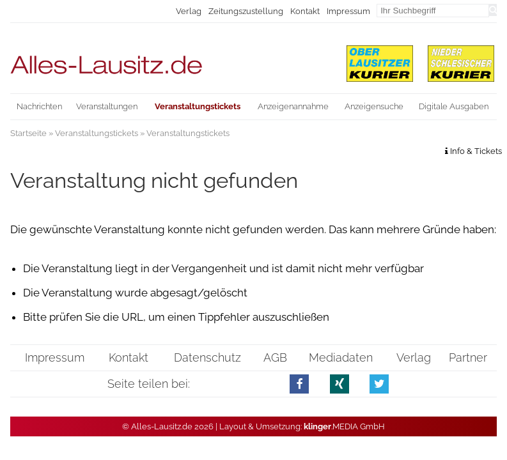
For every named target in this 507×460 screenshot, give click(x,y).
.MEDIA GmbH (344, 426)
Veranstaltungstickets (96, 133)
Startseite (28, 133)
